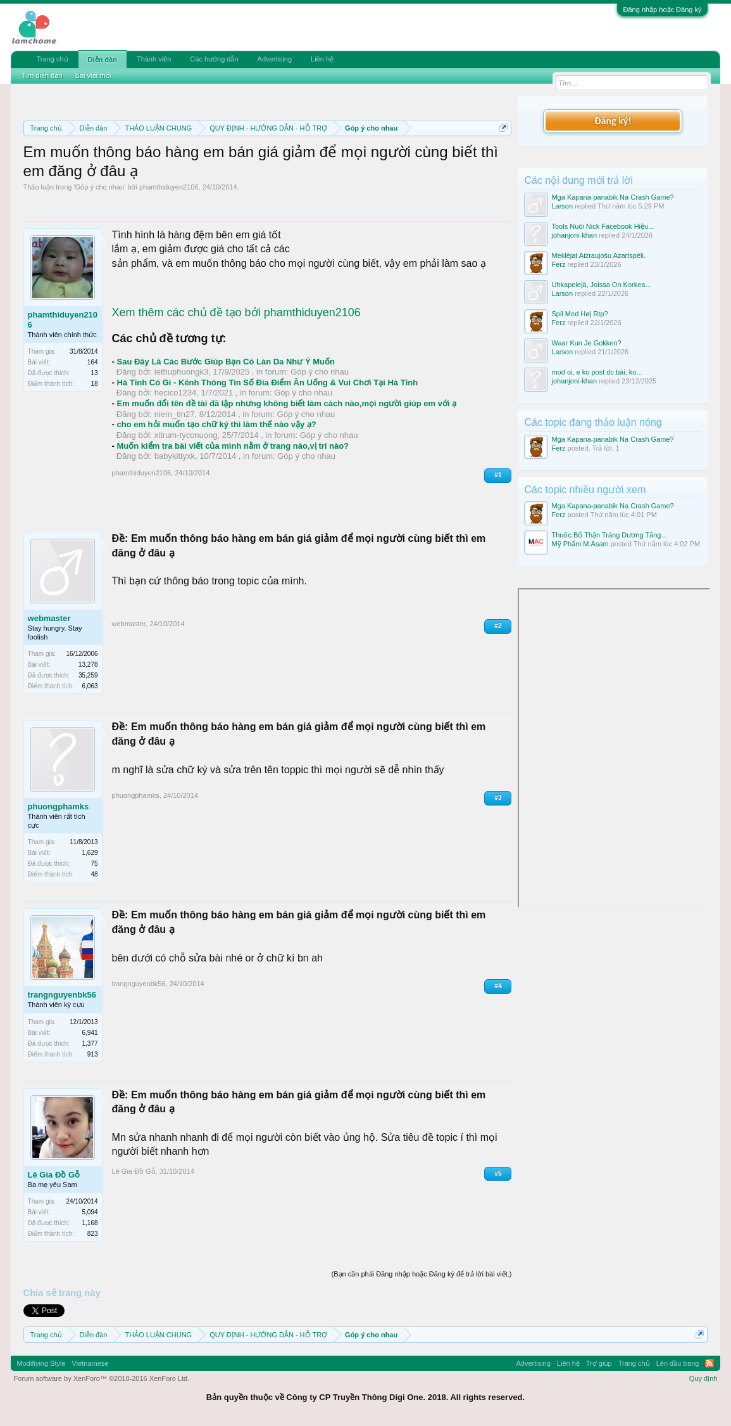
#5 (497, 1173)
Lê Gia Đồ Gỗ (54, 1174)
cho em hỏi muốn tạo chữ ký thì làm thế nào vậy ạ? (216, 424)
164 (92, 362)
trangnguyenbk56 (62, 994)
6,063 (90, 686)
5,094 (90, 1212)
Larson (562, 206)
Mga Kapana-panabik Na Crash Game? (612, 197)
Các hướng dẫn (214, 59)
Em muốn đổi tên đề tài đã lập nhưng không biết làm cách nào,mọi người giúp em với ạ (287, 403)
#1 (497, 475)
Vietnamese (90, 1363)
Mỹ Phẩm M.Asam (579, 544)
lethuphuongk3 (181, 371)
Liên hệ (322, 59)
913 (92, 1054)
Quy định (703, 1378)
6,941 (90, 1032)
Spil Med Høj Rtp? (579, 314)
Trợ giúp (599, 1363)
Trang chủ (52, 59)
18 (94, 383)
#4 (497, 985)
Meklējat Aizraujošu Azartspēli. (598, 255)
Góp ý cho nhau (100, 187)
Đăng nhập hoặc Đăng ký (662, 9)
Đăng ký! (612, 121)
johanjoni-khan (574, 235)
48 (94, 874)
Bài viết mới (93, 75)
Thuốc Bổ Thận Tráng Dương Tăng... (608, 535)
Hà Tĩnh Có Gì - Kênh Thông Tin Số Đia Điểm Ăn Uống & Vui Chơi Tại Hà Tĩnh (267, 382)
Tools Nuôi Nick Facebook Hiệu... (602, 226)
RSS (709, 1363)
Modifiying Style (41, 1363)
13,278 (88, 664)
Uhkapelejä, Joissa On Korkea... (601, 284)
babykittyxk (174, 456)
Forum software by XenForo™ (102, 1378)
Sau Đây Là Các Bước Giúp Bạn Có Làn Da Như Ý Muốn (226, 361)
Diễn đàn (102, 59)
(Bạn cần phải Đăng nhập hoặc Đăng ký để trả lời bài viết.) (422, 1274)
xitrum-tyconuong (186, 435)
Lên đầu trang (677, 1363)
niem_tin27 (174, 414)
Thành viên (154, 59)
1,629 (90, 852)
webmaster (49, 618)
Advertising (275, 59)
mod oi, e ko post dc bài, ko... (596, 372)
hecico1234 (175, 392)
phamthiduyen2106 (169, 187)
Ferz (558, 264)
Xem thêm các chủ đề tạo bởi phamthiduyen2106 (236, 312)
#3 (497, 797)
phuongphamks (58, 806)
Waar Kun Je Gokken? (586, 343)
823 (92, 1233)
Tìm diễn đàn (42, 75)
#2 (497, 625)
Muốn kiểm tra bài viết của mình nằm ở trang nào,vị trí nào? (233, 446)
